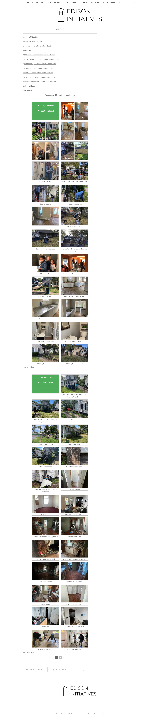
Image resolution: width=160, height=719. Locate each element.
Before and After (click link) (33, 41)
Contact (95, 3)
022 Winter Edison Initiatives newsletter (39, 55)
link (31, 90)
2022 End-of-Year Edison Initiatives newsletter (41, 59)
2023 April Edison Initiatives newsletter (38, 68)
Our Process (109, 3)
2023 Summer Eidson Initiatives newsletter (39, 77)
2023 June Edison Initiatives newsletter (38, 73)
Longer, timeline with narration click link (37, 46)
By (35, 670)
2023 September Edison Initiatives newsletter (40, 82)
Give (85, 3)
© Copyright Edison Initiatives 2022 (70, 714)
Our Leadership (71, 3)
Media (122, 3)
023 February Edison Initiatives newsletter (40, 64)
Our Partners (54, 3)
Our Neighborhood (34, 3)
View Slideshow (29, 367)
